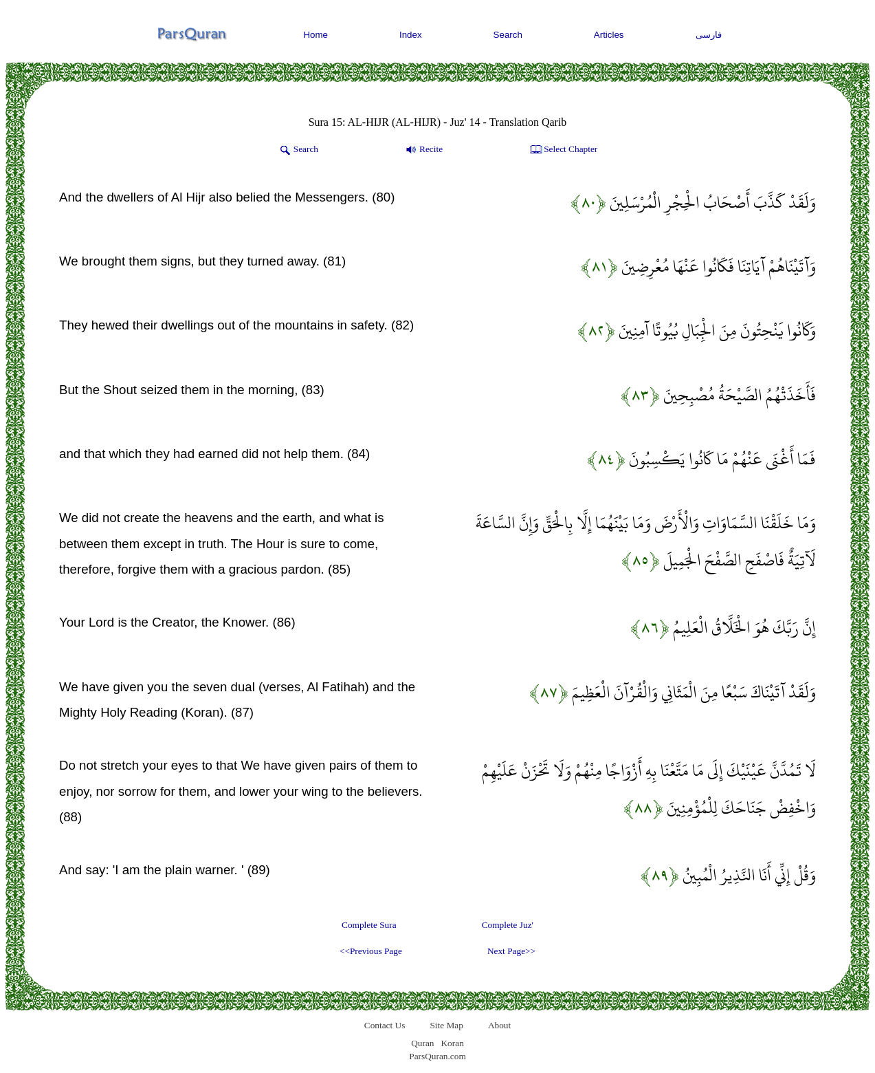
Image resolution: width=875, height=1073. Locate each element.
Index (410, 35)
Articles (609, 35)
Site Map (446, 1025)
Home (315, 35)
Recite (423, 150)
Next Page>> (511, 951)
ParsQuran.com (437, 1056)
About (499, 1025)
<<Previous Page (371, 951)
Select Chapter (562, 150)
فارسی (709, 35)
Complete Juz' (507, 925)
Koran (452, 1043)
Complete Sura (369, 925)
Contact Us (385, 1025)
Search (508, 35)
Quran (422, 1043)
